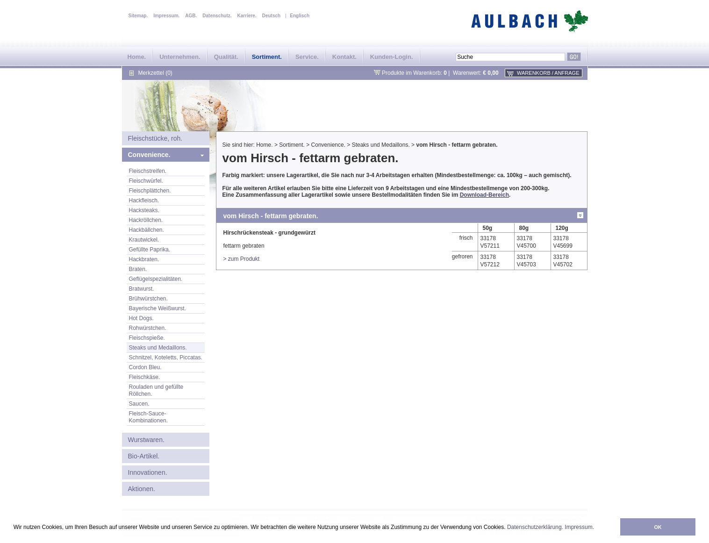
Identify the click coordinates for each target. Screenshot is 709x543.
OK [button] (657, 527)
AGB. (191, 15)
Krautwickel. (144, 239)
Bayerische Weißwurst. (157, 308)
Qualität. (226, 56)
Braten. (138, 269)
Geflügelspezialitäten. (156, 279)
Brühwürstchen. (148, 298)
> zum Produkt (241, 259)
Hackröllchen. (146, 220)
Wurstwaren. (146, 439)
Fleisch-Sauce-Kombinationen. (148, 417)
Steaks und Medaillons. (158, 347)
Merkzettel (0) (155, 73)
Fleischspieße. (147, 338)
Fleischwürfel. (146, 181)
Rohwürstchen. (147, 328)
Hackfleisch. (144, 200)
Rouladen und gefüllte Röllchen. (156, 390)
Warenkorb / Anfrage (548, 73)
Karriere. (247, 15)
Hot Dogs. (141, 318)
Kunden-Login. (391, 56)
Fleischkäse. (144, 377)
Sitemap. (138, 15)
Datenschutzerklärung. (535, 527)
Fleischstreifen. (148, 171)
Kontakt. (344, 56)
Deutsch (271, 15)
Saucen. (139, 403)
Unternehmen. (179, 56)
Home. (137, 56)
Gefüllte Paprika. (150, 249)
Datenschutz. (216, 15)
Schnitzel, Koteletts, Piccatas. (165, 357)
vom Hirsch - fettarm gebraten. (456, 145)
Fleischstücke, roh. (155, 138)
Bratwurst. (141, 289)
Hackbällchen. (146, 230)
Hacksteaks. (144, 210)
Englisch (299, 15)
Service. (307, 56)
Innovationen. (147, 472)
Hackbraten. (144, 259)
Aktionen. (141, 489)
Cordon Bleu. (145, 367)
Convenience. (149, 154)
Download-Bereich (484, 195)
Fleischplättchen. (150, 190)
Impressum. (579, 527)
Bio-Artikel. (144, 456)
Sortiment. (267, 56)
